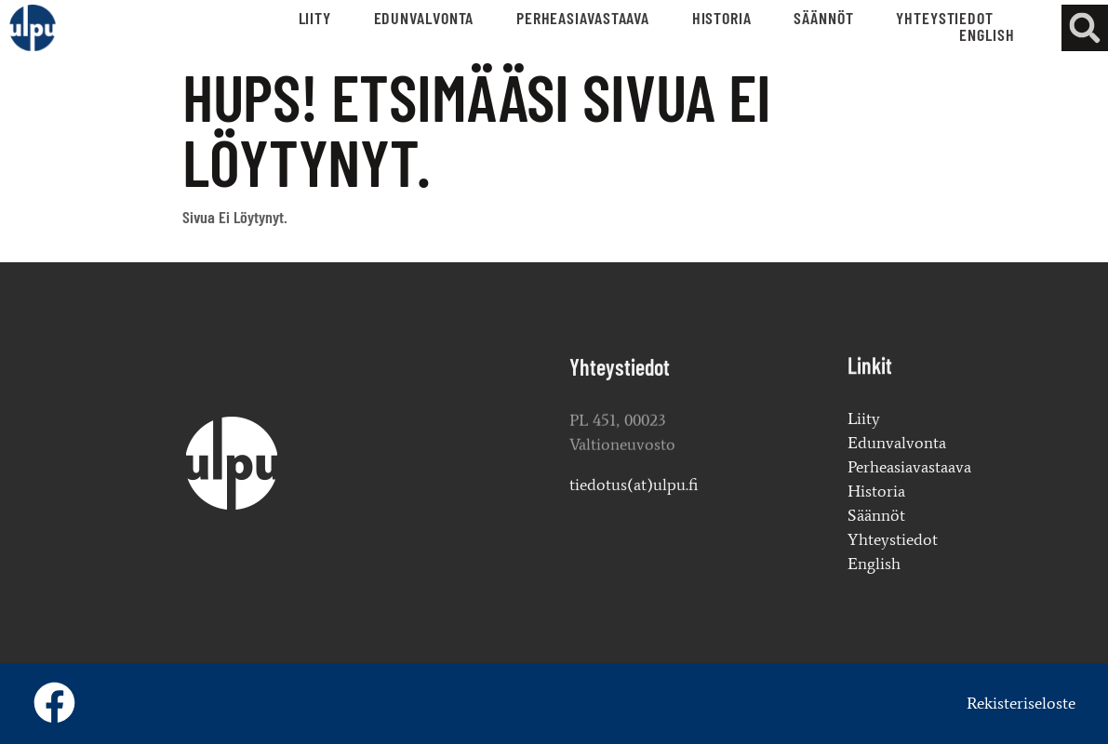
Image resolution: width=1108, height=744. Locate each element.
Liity (315, 17)
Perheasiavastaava (582, 17)
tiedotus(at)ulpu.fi (633, 487)
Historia (722, 17)
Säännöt (823, 17)
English (986, 34)
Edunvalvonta (424, 17)
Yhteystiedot (945, 17)
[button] (1084, 27)
